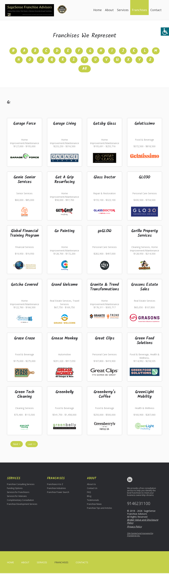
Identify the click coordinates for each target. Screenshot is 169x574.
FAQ (89, 493)
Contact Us (92, 489)
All (84, 69)
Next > (16, 444)
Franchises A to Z (55, 485)
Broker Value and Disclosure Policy (142, 522)
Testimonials (93, 501)
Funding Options (14, 489)
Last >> (32, 444)
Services (123, 10)
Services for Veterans (17, 497)
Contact (156, 10)
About (109, 10)
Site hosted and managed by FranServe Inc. (140, 535)
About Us (91, 485)
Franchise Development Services (22, 504)
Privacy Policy (134, 527)
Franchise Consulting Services (20, 485)
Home (97, 10)
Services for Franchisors (18, 493)
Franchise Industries (56, 489)
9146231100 (138, 504)
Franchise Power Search (58, 493)
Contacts (82, 563)
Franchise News (94, 504)
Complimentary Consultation (20, 501)
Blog (89, 497)
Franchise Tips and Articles (99, 508)
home (10, 563)
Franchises (139, 10)
